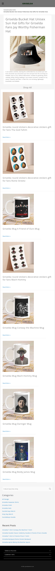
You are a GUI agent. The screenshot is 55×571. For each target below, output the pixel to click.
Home (5, 10)
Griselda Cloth (11, 10)
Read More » (7, 137)
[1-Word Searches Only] (25, 488)
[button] (3, 3)
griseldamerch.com (29, 566)
